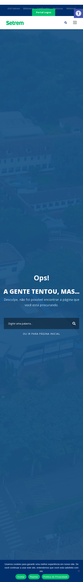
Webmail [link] (71, 8)
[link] (78, 13)
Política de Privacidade (55, 576)
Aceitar (21, 576)
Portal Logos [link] (43, 12)
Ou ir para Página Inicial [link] (41, 333)
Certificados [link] (43, 8)
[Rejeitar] (78, 571)
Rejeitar (34, 576)
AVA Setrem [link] (14, 8)
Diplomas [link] (58, 8)
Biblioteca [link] (28, 8)
